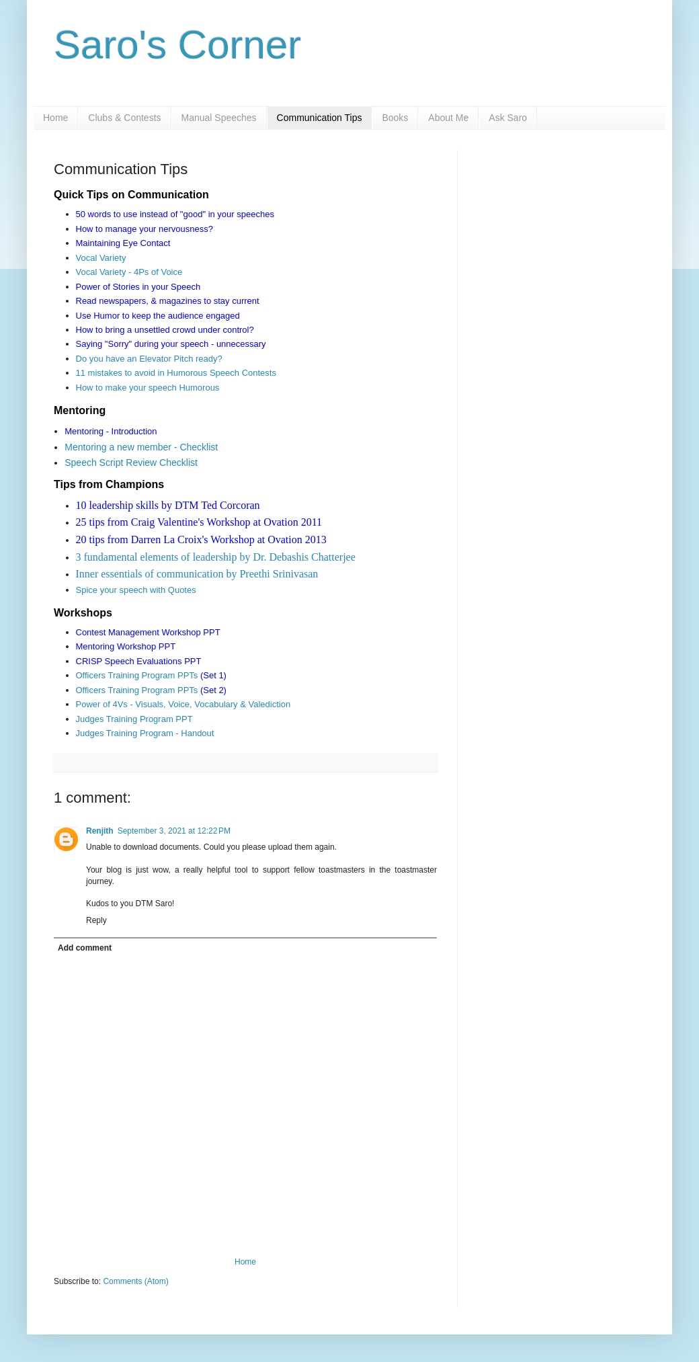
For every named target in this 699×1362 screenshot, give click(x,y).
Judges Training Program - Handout (145, 733)
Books (395, 117)
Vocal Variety (101, 258)
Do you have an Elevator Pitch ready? (149, 359)
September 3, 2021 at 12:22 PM (174, 831)
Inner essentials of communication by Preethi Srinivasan (197, 573)
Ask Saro (508, 117)
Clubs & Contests (124, 117)
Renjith (100, 831)
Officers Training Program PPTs (137, 675)
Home (55, 117)
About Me (448, 117)
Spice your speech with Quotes (136, 590)
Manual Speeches (219, 117)
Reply (96, 920)
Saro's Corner (177, 44)
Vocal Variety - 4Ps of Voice (129, 272)
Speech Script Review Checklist (131, 462)
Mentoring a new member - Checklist (141, 447)
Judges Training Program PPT (136, 719)
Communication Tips (319, 117)
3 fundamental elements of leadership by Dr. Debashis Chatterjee (216, 557)
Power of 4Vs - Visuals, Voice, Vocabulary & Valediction (183, 704)
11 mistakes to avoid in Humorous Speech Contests (176, 373)
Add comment (85, 948)
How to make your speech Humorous (148, 388)
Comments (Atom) (135, 1281)
